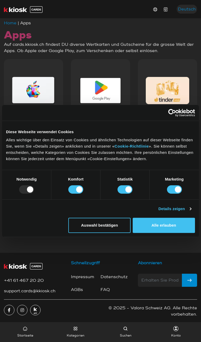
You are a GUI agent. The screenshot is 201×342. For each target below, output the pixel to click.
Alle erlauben (164, 225)
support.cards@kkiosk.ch (29, 291)
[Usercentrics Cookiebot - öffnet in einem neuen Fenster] (172, 113)
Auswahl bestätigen (99, 225)
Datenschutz (114, 276)
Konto (176, 332)
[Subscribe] (189, 280)
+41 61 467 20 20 (24, 280)
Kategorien (75, 332)
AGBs (77, 289)
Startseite (25, 332)
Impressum (82, 276)
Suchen (125, 332)
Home (10, 23)
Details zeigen (171, 208)
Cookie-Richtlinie (132, 146)
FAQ (105, 289)
